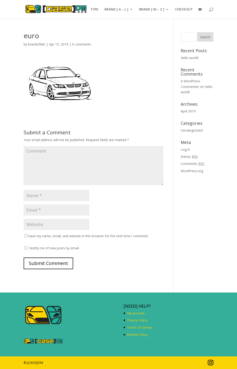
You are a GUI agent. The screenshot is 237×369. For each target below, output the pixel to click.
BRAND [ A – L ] (116, 9)
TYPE (94, 9)
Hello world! (189, 58)
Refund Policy (137, 334)
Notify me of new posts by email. (54, 248)
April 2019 (188, 111)
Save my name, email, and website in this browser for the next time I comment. (88, 236)
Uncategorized (192, 130)
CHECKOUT (184, 9)
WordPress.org (192, 171)
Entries (189, 156)
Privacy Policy (137, 320)
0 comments (81, 44)
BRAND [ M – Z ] (151, 9)
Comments (192, 163)
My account (136, 313)
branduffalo (36, 44)
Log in (185, 149)
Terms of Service (140, 327)
